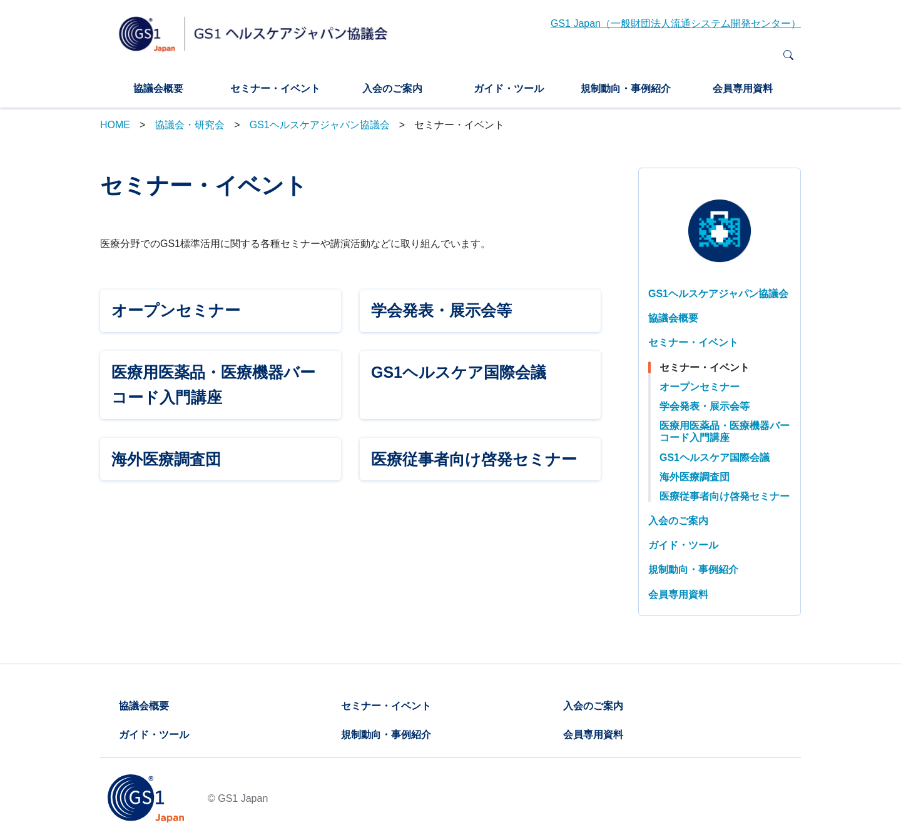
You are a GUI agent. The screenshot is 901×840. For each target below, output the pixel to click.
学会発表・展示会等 (704, 406)
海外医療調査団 (694, 477)
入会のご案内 (392, 88)
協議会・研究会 (190, 124)
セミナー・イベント (275, 88)
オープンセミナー (699, 387)
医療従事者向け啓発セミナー (724, 496)
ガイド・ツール (509, 88)
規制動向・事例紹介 (626, 88)
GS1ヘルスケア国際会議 (714, 457)
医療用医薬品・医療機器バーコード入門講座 (724, 431)
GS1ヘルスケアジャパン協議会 (320, 124)
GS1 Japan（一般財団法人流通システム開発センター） (676, 23)
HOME (115, 124)
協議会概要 (158, 88)
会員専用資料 (743, 88)
